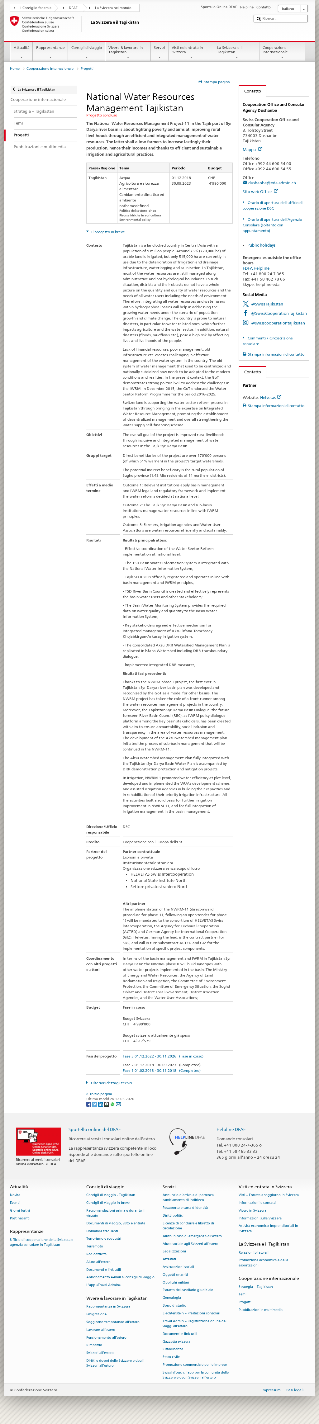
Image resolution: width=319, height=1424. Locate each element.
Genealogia (172, 1298)
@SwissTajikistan (267, 303)
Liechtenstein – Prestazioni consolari (191, 1313)
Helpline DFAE (231, 1129)
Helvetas (270, 397)
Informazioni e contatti (257, 1203)
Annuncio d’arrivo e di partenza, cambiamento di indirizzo (189, 1197)
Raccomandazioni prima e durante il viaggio (115, 1213)
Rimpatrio (94, 1345)
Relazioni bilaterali (254, 1253)
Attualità (21, 52)
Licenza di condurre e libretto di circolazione (188, 1225)
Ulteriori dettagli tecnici (111, 1083)
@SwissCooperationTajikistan (279, 313)
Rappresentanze (50, 52)
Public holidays (261, 245)
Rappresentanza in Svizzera (108, 1307)
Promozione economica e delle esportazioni (263, 1262)
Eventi (15, 1203)
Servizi (159, 52)
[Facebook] (89, 1103)
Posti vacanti (20, 1218)
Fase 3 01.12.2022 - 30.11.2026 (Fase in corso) (163, 1056)
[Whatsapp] (113, 1103)
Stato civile (171, 1357)
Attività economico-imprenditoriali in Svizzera (268, 1228)
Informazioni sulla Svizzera (260, 1218)
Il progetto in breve (107, 231)
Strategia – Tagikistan (256, 1287)
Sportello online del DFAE (95, 1129)
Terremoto (94, 1247)
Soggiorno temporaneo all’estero (113, 1322)
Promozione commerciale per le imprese (195, 1365)
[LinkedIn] (101, 1103)
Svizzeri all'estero (100, 1353)
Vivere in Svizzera (252, 1211)
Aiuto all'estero (98, 1262)
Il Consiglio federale (35, 8)
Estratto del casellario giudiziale (188, 1290)
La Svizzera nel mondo (113, 8)
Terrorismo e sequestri (103, 1239)
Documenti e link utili (103, 1270)
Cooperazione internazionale (282, 52)
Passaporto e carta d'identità (185, 1208)
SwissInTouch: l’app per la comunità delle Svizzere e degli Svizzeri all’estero (196, 1374)
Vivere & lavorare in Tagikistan (128, 52)
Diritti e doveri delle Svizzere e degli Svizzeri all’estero (115, 1363)
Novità (15, 1195)
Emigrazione (96, 1315)
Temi (242, 1295)
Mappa (252, 149)
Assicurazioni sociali (178, 1267)
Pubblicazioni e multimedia (261, 1310)
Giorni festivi (20, 1211)
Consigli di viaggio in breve (108, 1203)
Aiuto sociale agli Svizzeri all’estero (190, 1244)
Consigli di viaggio (86, 52)
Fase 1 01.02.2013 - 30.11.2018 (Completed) (162, 1070)
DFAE (73, 8)
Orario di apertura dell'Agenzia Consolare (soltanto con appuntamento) (272, 225)
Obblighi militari (176, 1282)
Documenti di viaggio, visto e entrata (115, 1223)
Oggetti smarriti (175, 1275)
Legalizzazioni (174, 1252)
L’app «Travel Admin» (103, 1285)
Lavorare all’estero (100, 1330)
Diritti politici (173, 1215)
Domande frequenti (102, 1231)
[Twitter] (95, 1103)
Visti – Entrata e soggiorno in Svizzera (269, 1195)
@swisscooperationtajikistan (278, 322)
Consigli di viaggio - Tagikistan (110, 1195)
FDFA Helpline (256, 268)
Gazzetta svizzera (176, 1342)
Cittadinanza (173, 1349)
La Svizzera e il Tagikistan (236, 52)
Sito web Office (260, 191)
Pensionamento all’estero (106, 1338)
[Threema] (107, 1103)
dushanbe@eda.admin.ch (272, 182)
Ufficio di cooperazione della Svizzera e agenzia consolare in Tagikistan (41, 1242)
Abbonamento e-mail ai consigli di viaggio (120, 1277)
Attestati (169, 1259)
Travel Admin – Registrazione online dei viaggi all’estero (194, 1323)
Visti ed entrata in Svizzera (191, 52)
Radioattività (96, 1254)
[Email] (118, 1103)
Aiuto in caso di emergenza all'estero (192, 1236)
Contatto (250, 90)
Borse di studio (174, 1306)
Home (15, 69)
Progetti (245, 1302)
